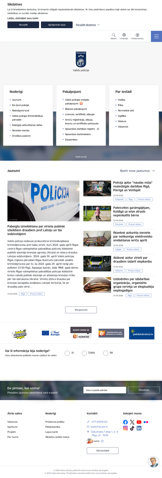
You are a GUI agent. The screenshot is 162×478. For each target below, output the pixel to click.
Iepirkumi (12, 426)
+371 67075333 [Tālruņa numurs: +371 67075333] (99, 421)
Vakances (12, 421)
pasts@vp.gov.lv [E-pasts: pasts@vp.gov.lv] (99, 426)
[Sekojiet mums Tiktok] (132, 428)
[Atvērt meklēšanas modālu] (113, 37)
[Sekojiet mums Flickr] (145, 422)
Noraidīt (23, 24)
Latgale (118, 249)
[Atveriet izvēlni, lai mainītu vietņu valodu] (124, 36)
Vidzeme (119, 271)
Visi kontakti (102, 450)
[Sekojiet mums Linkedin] (139, 428)
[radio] (69, 352)
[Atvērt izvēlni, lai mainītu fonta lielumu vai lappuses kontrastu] (137, 37)
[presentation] (81, 369)
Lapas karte (51, 431)
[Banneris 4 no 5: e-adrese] (80, 332)
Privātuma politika (54, 421)
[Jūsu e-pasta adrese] (104, 390)
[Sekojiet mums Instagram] (125, 428)
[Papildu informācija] (102, 441)
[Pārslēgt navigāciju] (156, 36)
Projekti (11, 431)
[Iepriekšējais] (12, 333)
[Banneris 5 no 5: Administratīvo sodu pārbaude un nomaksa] (111, 332)
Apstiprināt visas (56, 24)
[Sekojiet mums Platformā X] (132, 422)
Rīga (23, 294)
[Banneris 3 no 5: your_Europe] (50, 332)
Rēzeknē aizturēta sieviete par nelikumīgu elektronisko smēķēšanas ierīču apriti (132, 236)
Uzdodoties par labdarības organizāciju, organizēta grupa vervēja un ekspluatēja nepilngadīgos (133, 284)
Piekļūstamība (52, 426)
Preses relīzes (36, 294)
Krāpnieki (119, 199)
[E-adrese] (93, 441)
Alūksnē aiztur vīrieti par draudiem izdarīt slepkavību (132, 259)
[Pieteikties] (144, 390)
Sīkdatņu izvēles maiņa (57, 436)
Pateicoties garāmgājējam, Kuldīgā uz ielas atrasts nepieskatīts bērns (131, 211)
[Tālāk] (149, 333)
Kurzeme (119, 224)
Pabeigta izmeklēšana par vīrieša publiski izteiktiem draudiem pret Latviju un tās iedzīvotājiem (36, 230)
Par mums (12, 436)
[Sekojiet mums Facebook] (125, 422)
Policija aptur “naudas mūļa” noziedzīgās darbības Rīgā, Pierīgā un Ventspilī (133, 186)
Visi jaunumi (81, 309)
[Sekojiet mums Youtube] (139, 422)
